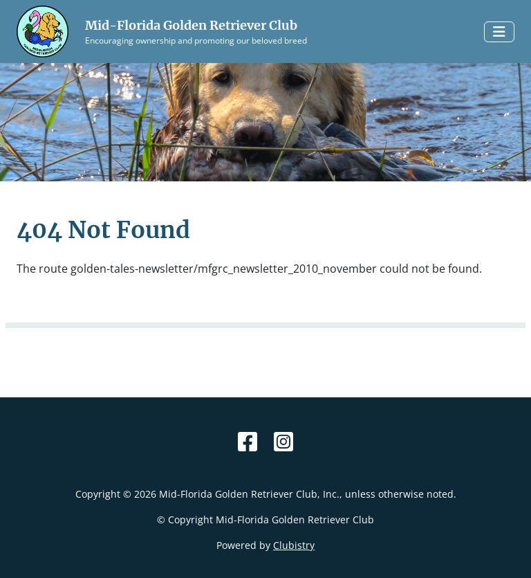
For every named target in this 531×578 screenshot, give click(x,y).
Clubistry (294, 545)
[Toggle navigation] (499, 31)
